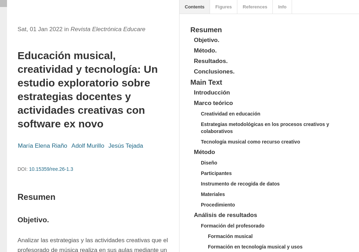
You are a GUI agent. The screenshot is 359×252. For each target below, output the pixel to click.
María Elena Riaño (42, 145)
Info (282, 6)
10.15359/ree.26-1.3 (51, 169)
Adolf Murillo (88, 145)
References (255, 6)
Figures (223, 6)
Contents (194, 6)
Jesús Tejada (125, 145)
